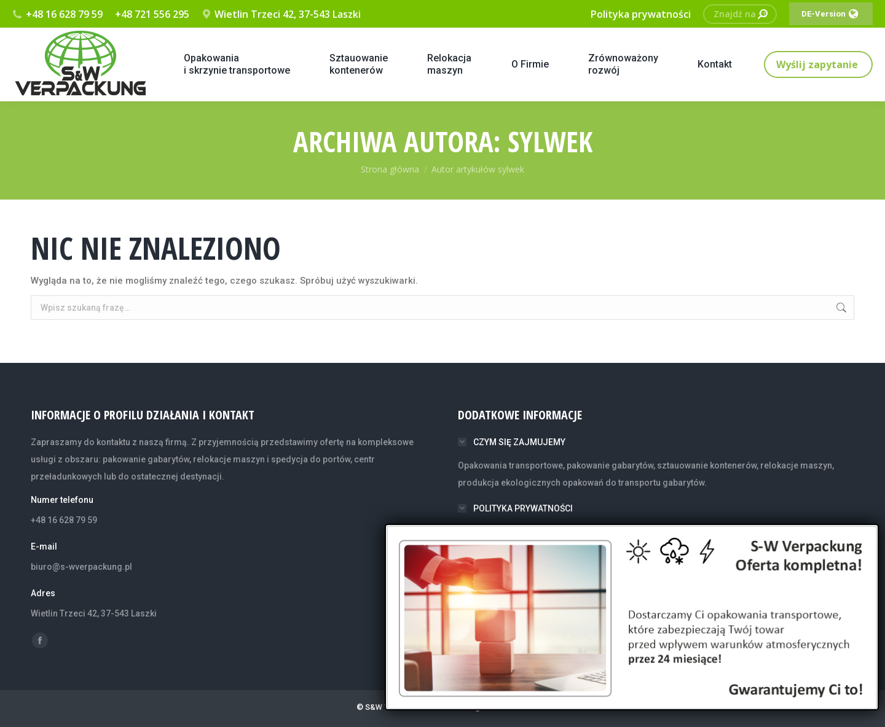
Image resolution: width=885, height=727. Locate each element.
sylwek (550, 141)
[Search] (740, 14)
